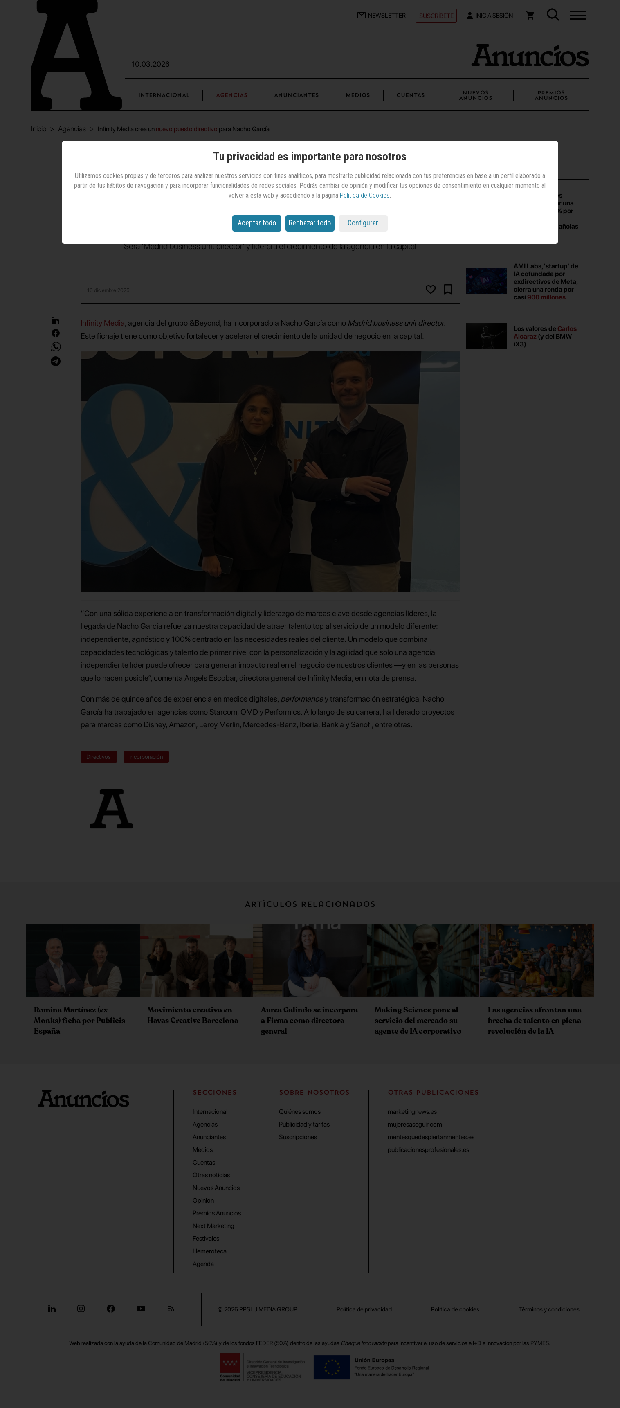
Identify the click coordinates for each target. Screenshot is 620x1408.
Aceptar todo (257, 222)
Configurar (363, 222)
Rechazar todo (310, 222)
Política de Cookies (365, 195)
